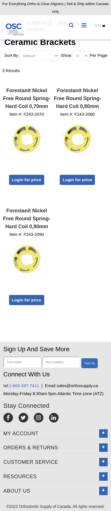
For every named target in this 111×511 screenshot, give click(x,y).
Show (66, 55)
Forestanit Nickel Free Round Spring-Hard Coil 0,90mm (26, 218)
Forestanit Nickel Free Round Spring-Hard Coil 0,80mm (77, 98)
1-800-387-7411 (21, 385)
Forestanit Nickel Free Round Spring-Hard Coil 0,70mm (26, 98)
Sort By (11, 55)
